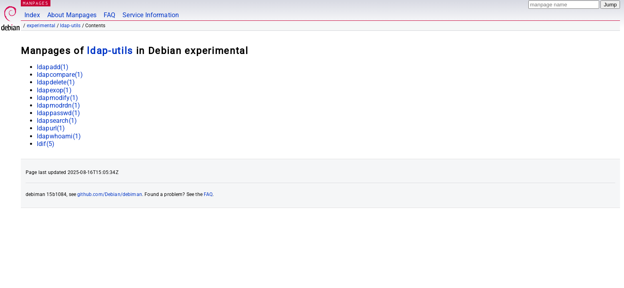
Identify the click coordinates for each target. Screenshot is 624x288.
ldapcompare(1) (60, 74)
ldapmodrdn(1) (58, 105)
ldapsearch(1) (57, 120)
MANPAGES (35, 3)
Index (32, 15)
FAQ (109, 15)
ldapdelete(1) (56, 82)
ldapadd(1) (53, 67)
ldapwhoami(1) (59, 136)
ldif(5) (45, 144)
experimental (41, 25)
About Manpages (71, 15)
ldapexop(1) (54, 90)
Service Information (150, 15)
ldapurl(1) (51, 128)
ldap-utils (70, 25)
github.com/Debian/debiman (109, 194)
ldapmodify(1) (57, 98)
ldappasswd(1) (58, 113)
